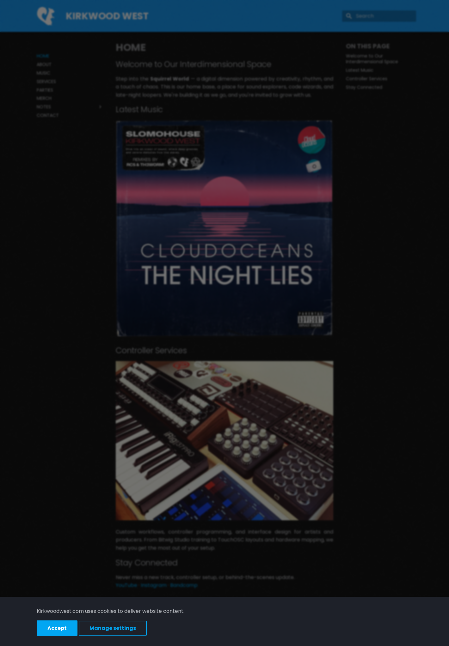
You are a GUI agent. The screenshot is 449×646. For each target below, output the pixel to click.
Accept (57, 628)
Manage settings (112, 628)
